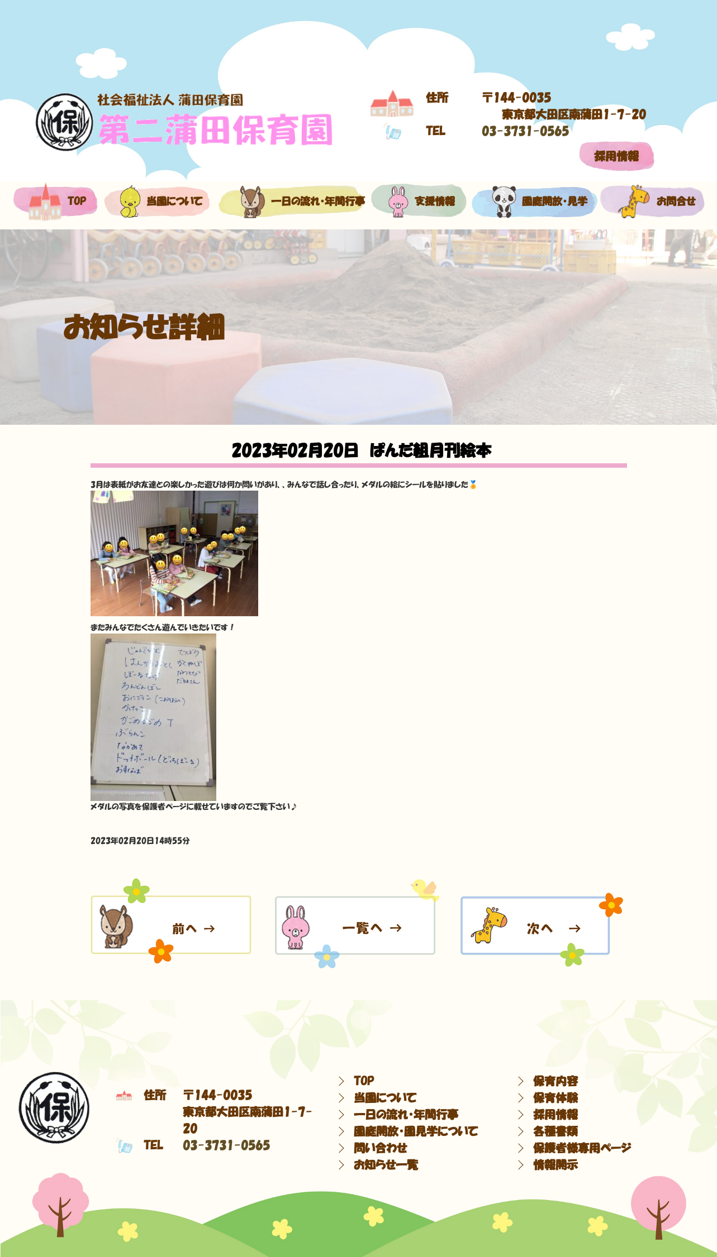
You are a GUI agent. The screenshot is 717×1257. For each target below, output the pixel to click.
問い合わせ (380, 1148)
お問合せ (652, 201)
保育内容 (555, 1081)
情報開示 (555, 1164)
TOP (364, 1081)
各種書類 (555, 1131)
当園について (155, 201)
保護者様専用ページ (582, 1148)
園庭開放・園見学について (416, 1131)
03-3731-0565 (525, 131)
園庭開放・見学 (533, 201)
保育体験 (555, 1098)
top (55, 201)
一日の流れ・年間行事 (290, 201)
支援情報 (418, 201)
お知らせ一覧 (386, 1164)
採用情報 (616, 156)
